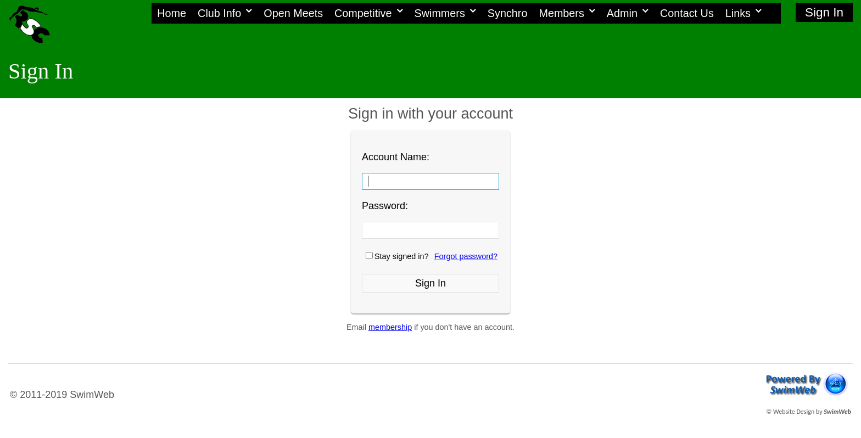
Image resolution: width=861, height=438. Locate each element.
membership (390, 327)
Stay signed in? (401, 256)
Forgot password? (465, 256)
